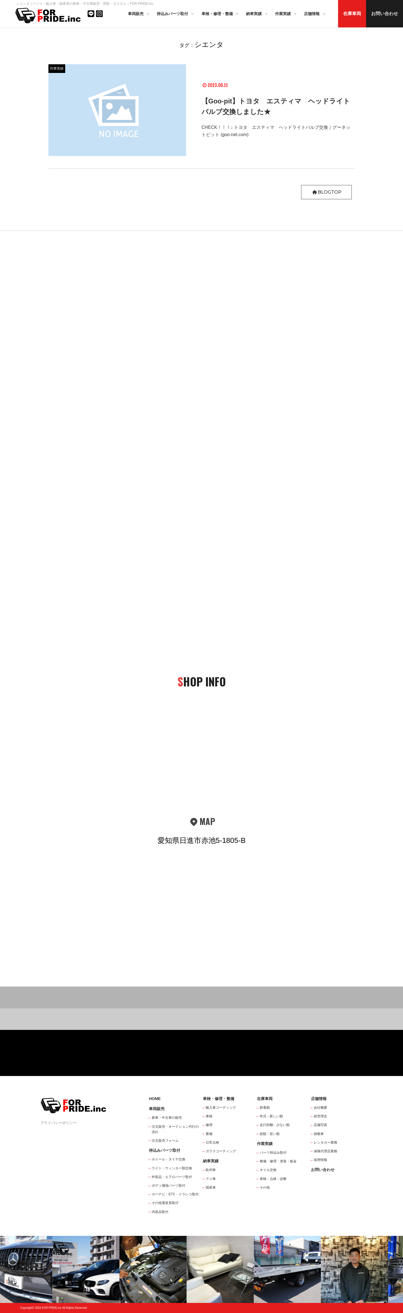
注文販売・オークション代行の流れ (175, 1129)
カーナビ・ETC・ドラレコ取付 (175, 1194)
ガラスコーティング (221, 1151)
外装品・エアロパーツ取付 (172, 1177)
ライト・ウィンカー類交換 (172, 1168)
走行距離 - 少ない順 (275, 1125)
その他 (265, 1187)
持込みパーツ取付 (176, 14)
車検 (209, 1116)
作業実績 (286, 14)
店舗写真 (320, 1125)
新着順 (265, 1108)
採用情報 (320, 1160)
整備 (209, 1134)
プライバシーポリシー (58, 1123)
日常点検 (212, 1142)
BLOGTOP (326, 192)
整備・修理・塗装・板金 (278, 1161)
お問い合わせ (384, 13)
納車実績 (257, 14)
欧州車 (211, 1170)
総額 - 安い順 (270, 1134)
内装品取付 (160, 1212)
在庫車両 (352, 13)
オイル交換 (268, 1170)
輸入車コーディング (221, 1108)
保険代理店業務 (325, 1151)
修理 (209, 1125)
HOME (155, 1098)
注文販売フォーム (165, 1141)
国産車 (211, 1187)
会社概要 (320, 1108)
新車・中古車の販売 (167, 1118)
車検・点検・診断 (273, 1179)
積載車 (319, 1134)
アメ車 (211, 1179)
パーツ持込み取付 (273, 1153)
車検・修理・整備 (221, 14)
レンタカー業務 (325, 1142)
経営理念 (320, 1116)
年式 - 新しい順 (271, 1116)
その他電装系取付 (165, 1203)
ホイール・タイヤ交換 (168, 1159)
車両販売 (139, 14)
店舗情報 (315, 14)
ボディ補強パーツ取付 (168, 1186)
